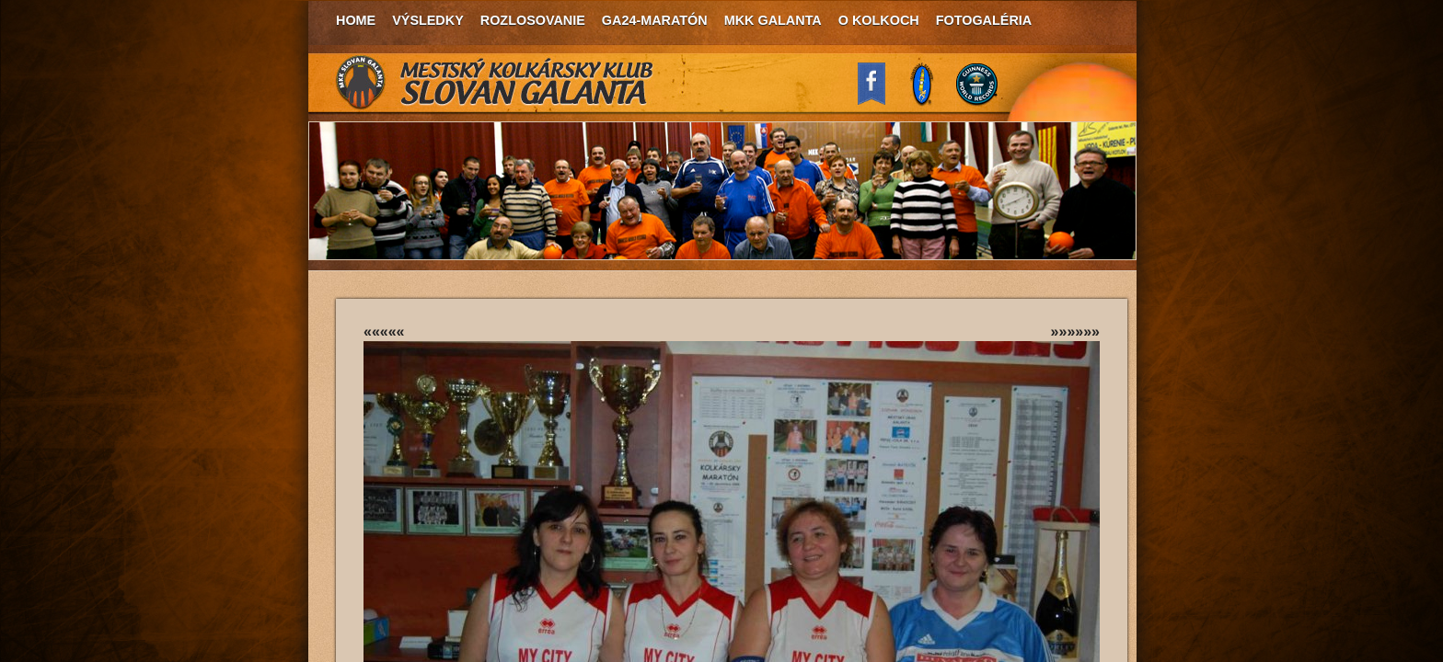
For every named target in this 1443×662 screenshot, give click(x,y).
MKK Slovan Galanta (495, 82)
